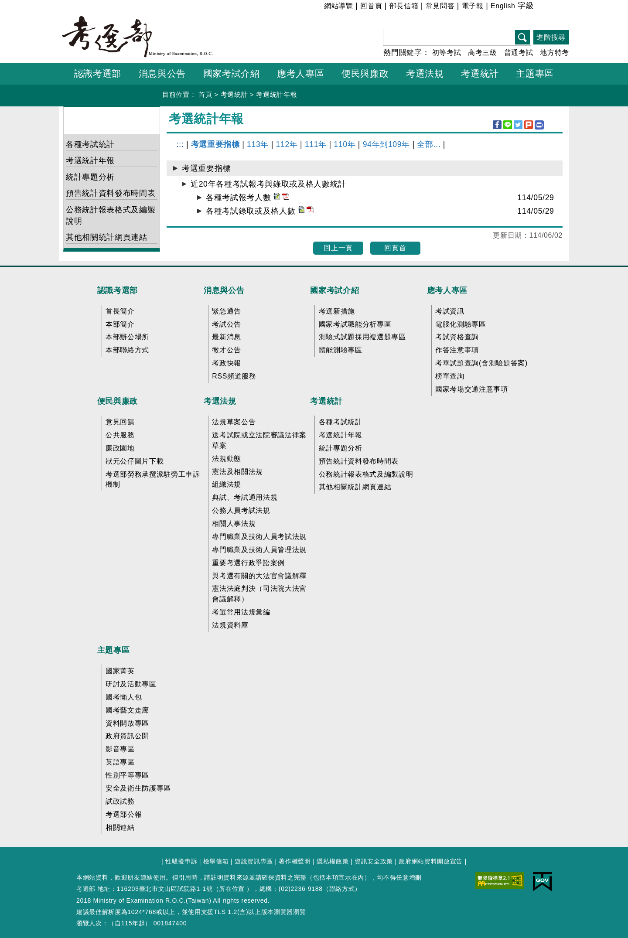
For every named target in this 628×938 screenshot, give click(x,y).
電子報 (473, 6)
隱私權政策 (332, 861)
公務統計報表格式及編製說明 (110, 215)
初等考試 (446, 52)
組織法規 (226, 484)
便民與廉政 (117, 401)
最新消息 (226, 337)
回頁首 (395, 248)
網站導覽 (338, 6)
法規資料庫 (230, 625)
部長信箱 (404, 6)
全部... (428, 144)
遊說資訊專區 (254, 861)
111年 (316, 144)
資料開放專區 (127, 723)
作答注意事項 (457, 350)
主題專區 (113, 650)
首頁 (205, 94)
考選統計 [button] (480, 73)
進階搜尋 (551, 37)
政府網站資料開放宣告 (431, 861)
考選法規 (220, 401)
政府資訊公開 (127, 736)
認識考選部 (117, 290)
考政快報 (226, 363)
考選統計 (234, 94)
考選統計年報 (276, 94)
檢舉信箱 (216, 861)
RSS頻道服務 (234, 376)
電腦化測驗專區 (460, 324)
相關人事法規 (234, 523)
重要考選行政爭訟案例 (248, 562)
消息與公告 (224, 290)
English (503, 6)
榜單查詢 (449, 376)
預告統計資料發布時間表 (110, 193)
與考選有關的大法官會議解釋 (259, 576)
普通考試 (518, 52)
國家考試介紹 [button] (231, 73)
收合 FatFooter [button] (311, 272)
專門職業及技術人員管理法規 (259, 549)
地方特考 (554, 52)
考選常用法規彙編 (241, 612)
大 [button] (562, 7)
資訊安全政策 (374, 861)
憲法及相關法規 (237, 471)
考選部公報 (124, 814)
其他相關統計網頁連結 (106, 237)
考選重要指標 (215, 144)
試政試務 (120, 801)
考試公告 (226, 324)
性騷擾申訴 (181, 861)
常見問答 (440, 6)
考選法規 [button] (425, 73)
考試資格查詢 (457, 337)
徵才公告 (226, 350)
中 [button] (551, 7)
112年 (286, 144)
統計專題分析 (90, 177)
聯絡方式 (342, 888)
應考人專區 (447, 290)
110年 (344, 144)
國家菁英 (120, 671)
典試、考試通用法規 (244, 497)
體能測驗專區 (340, 350)
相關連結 (120, 827)
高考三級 (482, 52)
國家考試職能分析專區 (355, 324)
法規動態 (226, 458)
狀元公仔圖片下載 (135, 461)
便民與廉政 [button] (365, 73)
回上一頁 (338, 248)
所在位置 (232, 888)
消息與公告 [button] (162, 73)
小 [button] (540, 7)
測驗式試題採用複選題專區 (362, 337)
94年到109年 (386, 144)
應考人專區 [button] (300, 73)
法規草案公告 (234, 422)
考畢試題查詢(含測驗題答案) (481, 363)
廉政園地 (120, 448)
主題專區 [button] (535, 73)
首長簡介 (120, 311)
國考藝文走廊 (127, 710)
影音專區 (120, 749)
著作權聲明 (295, 861)
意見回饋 (120, 422)
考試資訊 (449, 311)
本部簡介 (120, 324)
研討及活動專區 (131, 684)
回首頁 (371, 6)
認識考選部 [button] (97, 73)
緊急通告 (226, 311)
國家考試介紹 (334, 290)
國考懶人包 (124, 697)
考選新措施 (337, 311)
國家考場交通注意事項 (471, 389)
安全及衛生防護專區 (138, 788)
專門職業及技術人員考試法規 (259, 536)
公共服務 (120, 435)
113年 (258, 144)
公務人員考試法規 (241, 510)
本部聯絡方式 (127, 350)
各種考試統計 (90, 144)
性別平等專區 (127, 775)
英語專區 (120, 762)
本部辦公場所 (127, 337)
